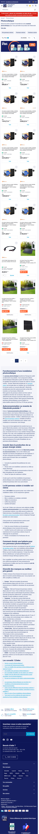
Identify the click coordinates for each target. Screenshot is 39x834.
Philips (12, 778)
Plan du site (4, 804)
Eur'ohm (27, 770)
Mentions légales (5, 798)
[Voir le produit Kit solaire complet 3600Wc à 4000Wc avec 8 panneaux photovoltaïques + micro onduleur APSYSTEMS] (28, 124)
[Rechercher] (35, 10)
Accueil (3, 18)
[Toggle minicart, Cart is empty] (35, 5)
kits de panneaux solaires (12, 418)
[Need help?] (30, 2)
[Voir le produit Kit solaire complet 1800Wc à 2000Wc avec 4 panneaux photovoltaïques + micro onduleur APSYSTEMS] (28, 88)
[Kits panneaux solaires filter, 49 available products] (7, 32)
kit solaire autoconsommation (11, 515)
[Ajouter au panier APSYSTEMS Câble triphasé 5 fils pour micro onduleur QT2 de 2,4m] (12, 275)
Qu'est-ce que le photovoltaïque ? (14, 663)
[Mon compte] (33, 5)
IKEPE (11, 773)
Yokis (27, 775)
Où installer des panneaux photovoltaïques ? (17, 671)
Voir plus (3, 28)
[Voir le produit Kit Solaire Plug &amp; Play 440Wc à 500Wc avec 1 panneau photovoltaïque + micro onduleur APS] (28, 275)
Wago (14, 775)
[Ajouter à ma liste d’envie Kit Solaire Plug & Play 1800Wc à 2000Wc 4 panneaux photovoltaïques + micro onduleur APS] (16, 320)
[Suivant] (25, 360)
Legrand (14, 770)
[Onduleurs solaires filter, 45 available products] (32, 32)
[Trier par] (34, 37)
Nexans (20, 770)
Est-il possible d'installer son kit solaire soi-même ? (19, 672)
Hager (5, 773)
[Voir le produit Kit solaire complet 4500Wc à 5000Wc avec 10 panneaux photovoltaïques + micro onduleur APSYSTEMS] (10, 161)
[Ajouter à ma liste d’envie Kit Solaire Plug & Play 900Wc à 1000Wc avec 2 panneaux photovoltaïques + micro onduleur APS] (16, 281)
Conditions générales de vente (8, 800)
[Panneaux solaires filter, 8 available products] (20, 32)
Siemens (21, 775)
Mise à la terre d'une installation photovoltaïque (18, 693)
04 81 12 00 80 (10, 757)
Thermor (6, 778)
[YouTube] (11, 740)
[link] (12, 360)
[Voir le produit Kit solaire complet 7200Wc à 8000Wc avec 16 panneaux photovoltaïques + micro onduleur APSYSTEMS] (28, 161)
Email (5, 734)
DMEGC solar (7, 775)
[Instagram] (7, 740)
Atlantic (17, 773)
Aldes (23, 773)
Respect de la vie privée (6, 802)
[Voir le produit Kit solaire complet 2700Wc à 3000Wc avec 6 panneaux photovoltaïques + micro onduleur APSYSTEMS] (10, 124)
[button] (34, 108)
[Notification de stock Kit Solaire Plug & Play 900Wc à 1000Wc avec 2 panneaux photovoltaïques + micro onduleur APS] (10, 314)
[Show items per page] (29, 37)
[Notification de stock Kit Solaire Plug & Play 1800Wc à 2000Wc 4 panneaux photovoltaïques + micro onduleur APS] (10, 353)
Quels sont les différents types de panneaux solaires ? (19, 687)
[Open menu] (2, 6)
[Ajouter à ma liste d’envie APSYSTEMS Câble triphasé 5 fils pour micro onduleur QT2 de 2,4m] (16, 243)
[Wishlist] (27, 5)
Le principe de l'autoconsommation (14, 665)
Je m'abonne (30, 734)
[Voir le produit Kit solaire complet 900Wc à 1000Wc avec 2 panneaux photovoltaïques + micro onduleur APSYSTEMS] (10, 88)
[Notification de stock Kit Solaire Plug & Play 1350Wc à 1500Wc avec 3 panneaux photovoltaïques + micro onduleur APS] (28, 314)
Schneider (6, 770)
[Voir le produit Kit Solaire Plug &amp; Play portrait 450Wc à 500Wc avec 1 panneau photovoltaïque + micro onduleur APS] (28, 353)
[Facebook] (4, 740)
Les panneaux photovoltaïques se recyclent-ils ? (18, 682)
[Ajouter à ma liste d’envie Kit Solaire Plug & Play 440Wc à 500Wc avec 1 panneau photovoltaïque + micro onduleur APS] (34, 243)
